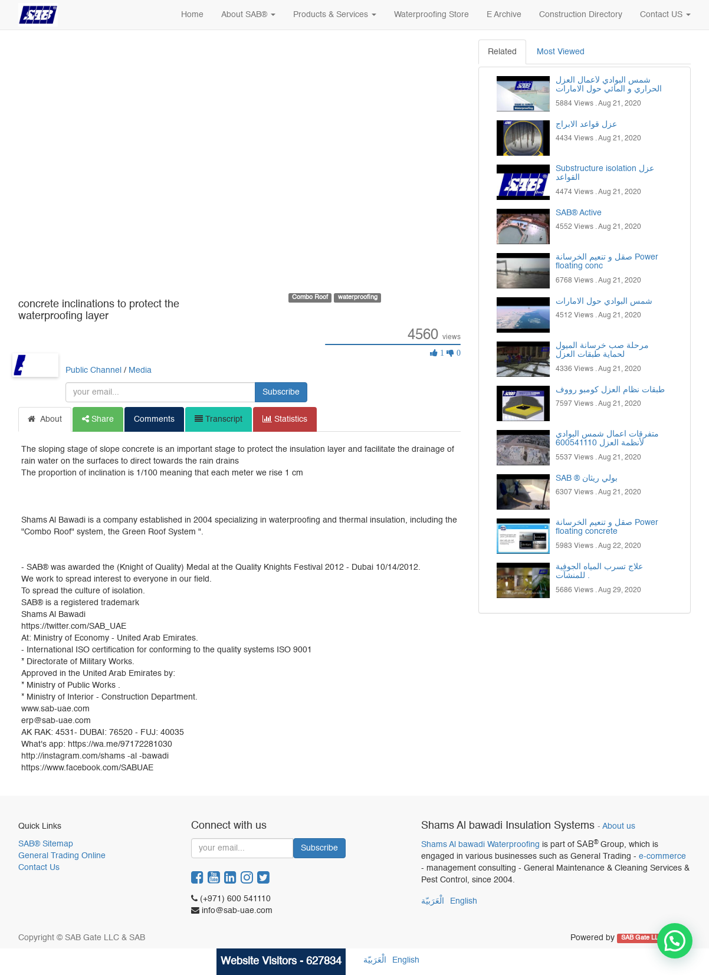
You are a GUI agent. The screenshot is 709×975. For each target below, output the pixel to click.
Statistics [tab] (284, 419)
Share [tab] (98, 419)
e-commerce (662, 856)
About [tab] (45, 419)
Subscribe (281, 392)
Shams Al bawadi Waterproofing (480, 845)
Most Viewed (561, 52)
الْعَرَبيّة (432, 901)
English (463, 901)
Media (140, 370)
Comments (154, 419)
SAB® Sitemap (45, 844)
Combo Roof (310, 297)
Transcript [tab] (218, 419)
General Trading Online (62, 856)
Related (502, 52)
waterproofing (358, 297)
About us (618, 826)
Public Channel (93, 370)
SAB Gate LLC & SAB (653, 938)
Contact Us (39, 868)
